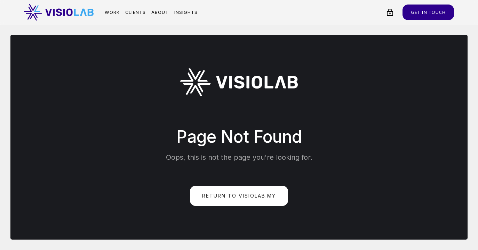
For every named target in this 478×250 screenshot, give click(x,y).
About (160, 12)
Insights (186, 12)
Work (112, 12)
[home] (59, 12)
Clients (135, 12)
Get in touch (428, 12)
